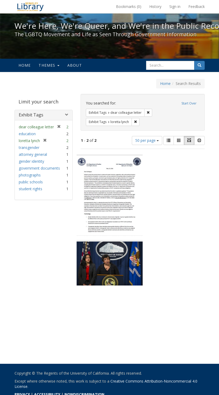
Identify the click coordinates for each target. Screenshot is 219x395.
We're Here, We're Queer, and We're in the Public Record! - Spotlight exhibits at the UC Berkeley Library (30, 6)
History (155, 6)
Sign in (174, 6)
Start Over (189, 103)
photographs (30, 175)
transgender (29, 147)
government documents (39, 168)
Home (24, 65)
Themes (49, 65)
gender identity (31, 161)
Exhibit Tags (31, 115)
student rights (30, 188)
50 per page (147, 140)
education (27, 133)
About (74, 65)
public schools (31, 181)
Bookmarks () (128, 6)
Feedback (196, 6)
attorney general (33, 154)
